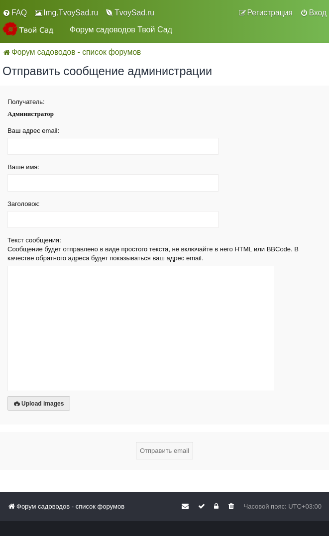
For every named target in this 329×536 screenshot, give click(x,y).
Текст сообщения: (34, 240)
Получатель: (26, 102)
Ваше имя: (23, 167)
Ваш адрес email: (33, 130)
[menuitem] (14, 13)
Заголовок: (23, 204)
